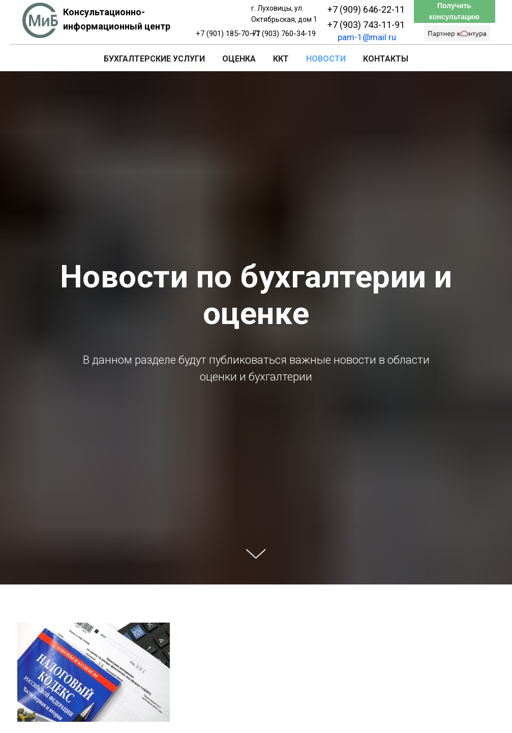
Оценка (239, 59)
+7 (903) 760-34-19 (283, 33)
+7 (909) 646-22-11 (366, 9)
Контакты (385, 59)
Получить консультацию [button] (454, 11)
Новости (326, 59)
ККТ (281, 59)
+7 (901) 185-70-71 (228, 33)
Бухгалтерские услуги (154, 59)
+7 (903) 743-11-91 (366, 24)
